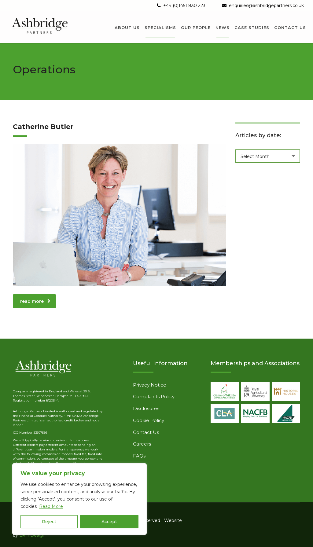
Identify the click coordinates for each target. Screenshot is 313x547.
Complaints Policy (154, 396)
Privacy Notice (149, 385)
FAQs (139, 456)
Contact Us (146, 432)
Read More (51, 506)
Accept (109, 521)
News (222, 27)
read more (35, 301)
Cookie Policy (148, 420)
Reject (49, 521)
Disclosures (146, 408)
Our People (196, 27)
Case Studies (251, 27)
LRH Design (32, 535)
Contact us (290, 27)
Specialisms (160, 27)
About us (127, 27)
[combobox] (267, 156)
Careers (142, 444)
